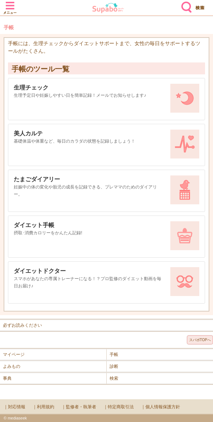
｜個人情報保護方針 (160, 406)
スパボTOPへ (200, 340)
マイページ (14, 354)
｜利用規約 (43, 406)
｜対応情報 (14, 406)
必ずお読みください (22, 325)
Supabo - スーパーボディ (108, 9)
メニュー (10, 4)
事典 (7, 378)
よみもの (11, 366)
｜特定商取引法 (118, 406)
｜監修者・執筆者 (78, 406)
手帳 (114, 354)
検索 (185, 4)
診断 (114, 366)
